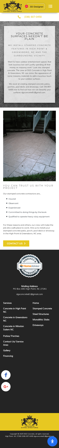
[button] (50, 6)
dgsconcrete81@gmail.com (29, 294)
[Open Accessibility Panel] (52, 441)
